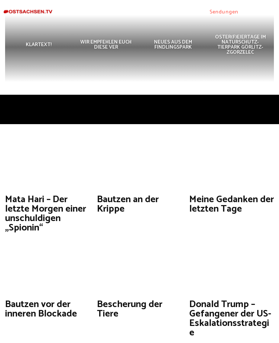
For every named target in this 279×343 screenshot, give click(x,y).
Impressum (244, 336)
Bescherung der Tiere (125, 278)
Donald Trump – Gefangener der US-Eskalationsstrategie (227, 281)
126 (117, 310)
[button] (247, 12)
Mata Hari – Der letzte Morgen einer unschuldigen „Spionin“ (45, 201)
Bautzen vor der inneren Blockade (37, 281)
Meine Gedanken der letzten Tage (226, 201)
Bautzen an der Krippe (126, 198)
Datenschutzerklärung (203, 336)
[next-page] (133, 311)
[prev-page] (11, 311)
